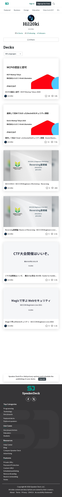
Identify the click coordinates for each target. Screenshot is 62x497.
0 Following (31, 33)
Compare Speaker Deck (12, 450)
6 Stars (31, 40)
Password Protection (11, 465)
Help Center (7, 445)
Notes (5, 479)
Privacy (24, 492)
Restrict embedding (10, 477)
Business (17, 10)
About (12, 492)
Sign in (31, 4)
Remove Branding (9, 474)
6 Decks (20, 33)
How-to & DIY (48, 10)
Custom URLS (8, 468)
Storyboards (8, 414)
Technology (7, 411)
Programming (8, 408)
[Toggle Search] (53, 4)
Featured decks (9, 418)
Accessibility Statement (43, 492)
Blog (5, 448)
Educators (7, 433)
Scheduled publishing (11, 471)
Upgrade (42, 379)
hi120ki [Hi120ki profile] (8, 96)
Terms (18, 492)
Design (26, 10)
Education (36, 10)
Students (6, 436)
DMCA (31, 492)
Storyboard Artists (10, 430)
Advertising (7, 453)
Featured (7, 10)
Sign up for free (43, 4)
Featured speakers (10, 421)
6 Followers (41, 33)
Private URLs (8, 462)
